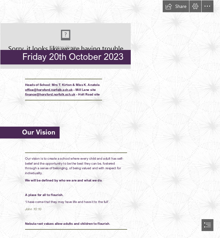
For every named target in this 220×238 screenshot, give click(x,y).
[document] (110, 119)
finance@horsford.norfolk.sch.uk (50, 94)
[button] (176, 6)
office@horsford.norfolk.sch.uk (49, 89)
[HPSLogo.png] (110, 34)
